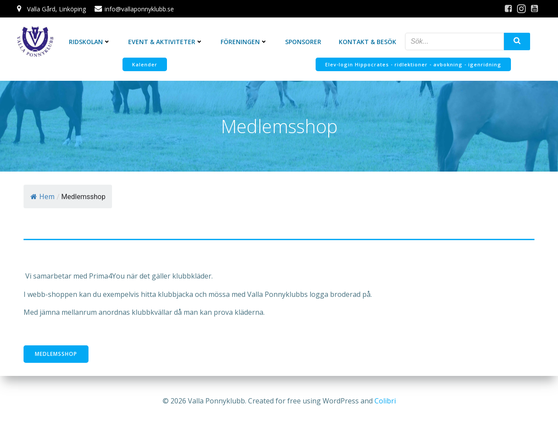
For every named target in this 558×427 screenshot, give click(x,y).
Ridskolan (90, 42)
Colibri (385, 401)
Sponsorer (303, 42)
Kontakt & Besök (367, 42)
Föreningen (244, 42)
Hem (42, 196)
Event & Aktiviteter (165, 42)
